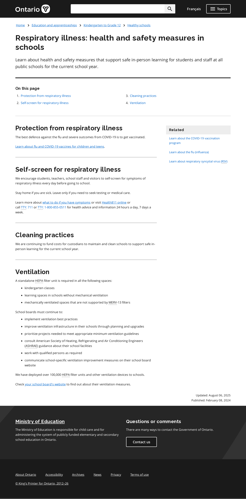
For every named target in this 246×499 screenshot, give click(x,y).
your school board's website (45, 384)
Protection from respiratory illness (46, 96)
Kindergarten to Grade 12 (102, 25)
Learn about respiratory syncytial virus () (198, 161)
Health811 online (114, 202)
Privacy (116, 474)
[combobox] (123, 8)
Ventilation (138, 103)
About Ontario (25, 474)
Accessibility (54, 474)
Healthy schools (138, 25)
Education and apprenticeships (54, 25)
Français (194, 9)
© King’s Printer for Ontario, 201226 (41, 483)
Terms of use (139, 474)
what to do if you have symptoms (66, 202)
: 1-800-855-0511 (52, 207)
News (97, 474)
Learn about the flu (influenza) (189, 152)
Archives (78, 474)
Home (20, 25)
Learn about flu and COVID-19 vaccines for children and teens (59, 146)
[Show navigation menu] (218, 8)
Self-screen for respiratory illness (45, 103)
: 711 (27, 207)
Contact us (141, 442)
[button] (170, 8)
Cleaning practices (143, 96)
